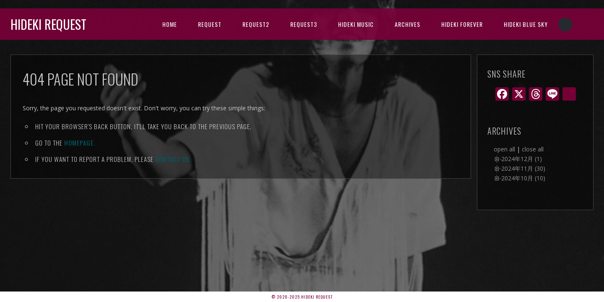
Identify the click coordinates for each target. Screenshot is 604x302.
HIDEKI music (356, 24)
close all (533, 149)
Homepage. (79, 142)
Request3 (303, 24)
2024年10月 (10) (523, 178)
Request (209, 24)
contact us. (173, 159)
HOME (169, 24)
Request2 (255, 24)
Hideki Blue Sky (526, 24)
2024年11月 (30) (523, 168)
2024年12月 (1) (521, 159)
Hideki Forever (462, 24)
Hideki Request (48, 24)
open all (504, 149)
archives (407, 24)
